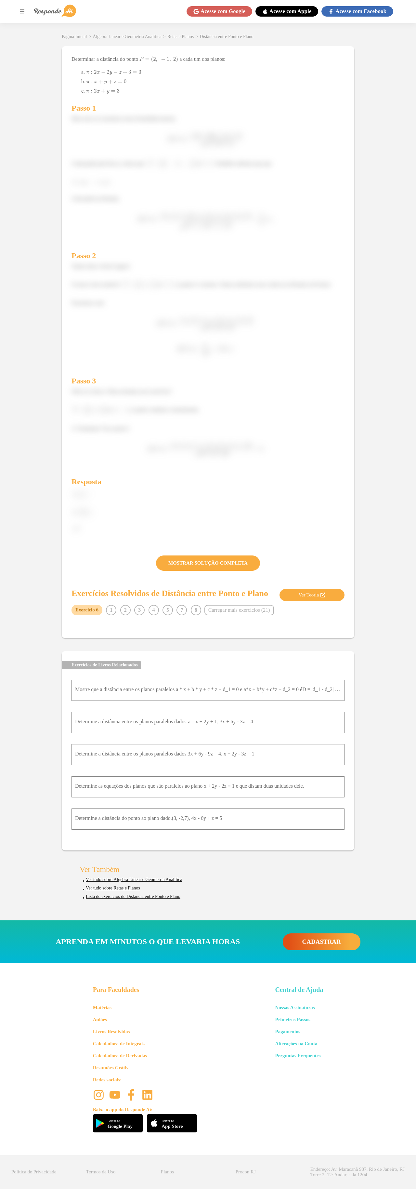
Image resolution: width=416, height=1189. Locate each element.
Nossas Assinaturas (295, 1007)
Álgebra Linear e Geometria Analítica (127, 36)
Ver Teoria (312, 594)
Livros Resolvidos (111, 1031)
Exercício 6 (86, 609)
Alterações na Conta (296, 1043)
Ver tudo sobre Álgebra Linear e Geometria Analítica (134, 879)
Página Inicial (74, 36)
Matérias (102, 1007)
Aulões (100, 1019)
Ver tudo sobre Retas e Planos (113, 888)
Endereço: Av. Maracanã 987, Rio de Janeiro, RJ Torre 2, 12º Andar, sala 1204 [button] (357, 1172)
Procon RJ (246, 1171)
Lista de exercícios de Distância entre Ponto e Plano (133, 896)
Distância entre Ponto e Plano (227, 36)
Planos (167, 1171)
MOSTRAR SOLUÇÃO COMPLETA (208, 563)
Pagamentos (287, 1031)
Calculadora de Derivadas (120, 1055)
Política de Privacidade (33, 1171)
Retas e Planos (180, 36)
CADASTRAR (321, 941)
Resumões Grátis (110, 1067)
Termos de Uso (101, 1171)
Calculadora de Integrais (119, 1043)
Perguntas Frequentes (297, 1055)
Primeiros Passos (292, 1019)
